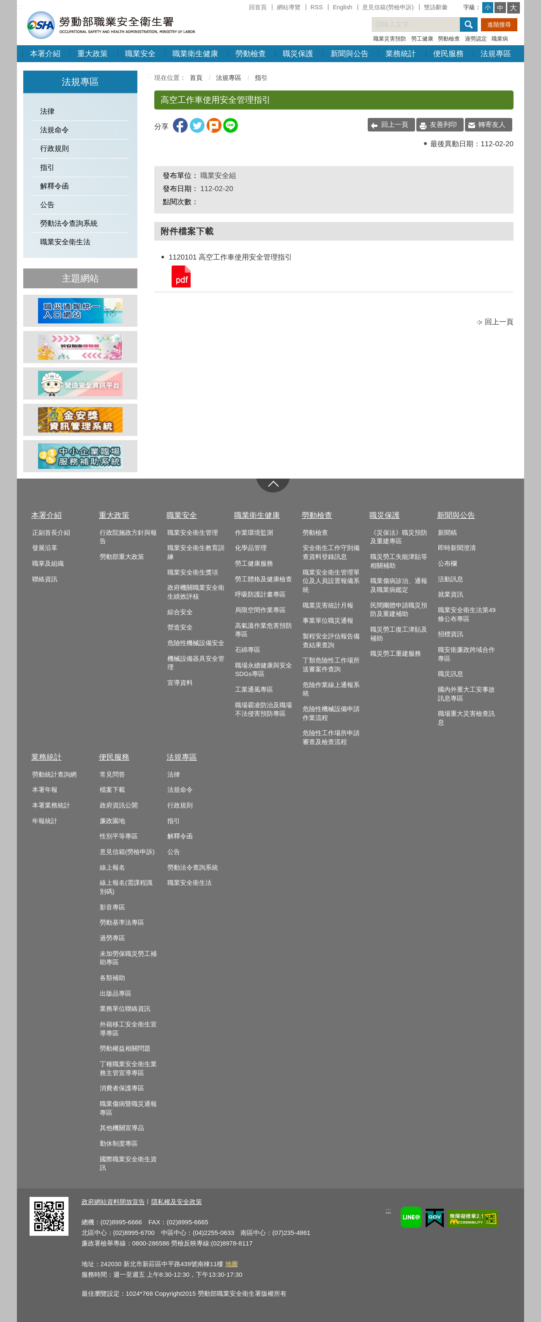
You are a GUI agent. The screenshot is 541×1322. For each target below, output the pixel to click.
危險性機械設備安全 (195, 643)
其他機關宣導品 (122, 1128)
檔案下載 (112, 789)
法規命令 (54, 130)
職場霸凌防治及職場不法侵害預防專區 (263, 709)
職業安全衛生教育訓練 (195, 552)
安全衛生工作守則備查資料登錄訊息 (331, 552)
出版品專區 (115, 993)
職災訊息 (450, 674)
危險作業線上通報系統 (331, 689)
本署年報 (44, 789)
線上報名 (112, 867)
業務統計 (400, 53)
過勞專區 (112, 938)
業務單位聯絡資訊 (125, 1008)
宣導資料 (180, 682)
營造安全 (180, 627)
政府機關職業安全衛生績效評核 (195, 592)
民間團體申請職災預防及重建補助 (398, 610)
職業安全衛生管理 (192, 532)
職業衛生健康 (195, 53)
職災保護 (298, 53)
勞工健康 (422, 39)
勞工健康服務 (254, 563)
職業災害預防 (389, 39)
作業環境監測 (254, 532)
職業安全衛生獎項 (192, 572)
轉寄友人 (491, 124)
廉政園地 (112, 821)
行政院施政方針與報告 (128, 537)
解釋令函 (54, 186)
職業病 (500, 39)
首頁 (196, 77)
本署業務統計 (51, 805)
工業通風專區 (254, 689)
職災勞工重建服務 (395, 653)
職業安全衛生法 (65, 242)
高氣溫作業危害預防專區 (263, 630)
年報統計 (44, 821)
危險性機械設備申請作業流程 (331, 713)
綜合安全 (180, 612)
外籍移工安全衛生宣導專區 (128, 1029)
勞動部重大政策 (122, 556)
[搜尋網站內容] (423, 24)
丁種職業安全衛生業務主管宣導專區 (128, 1068)
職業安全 (140, 53)
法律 (47, 111)
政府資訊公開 (119, 805)
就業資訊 (450, 594)
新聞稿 (447, 532)
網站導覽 (289, 7)
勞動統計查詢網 (54, 774)
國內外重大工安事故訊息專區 (466, 694)
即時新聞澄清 (457, 548)
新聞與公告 (350, 53)
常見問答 (112, 774)
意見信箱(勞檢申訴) (387, 7)
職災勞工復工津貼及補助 (398, 634)
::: (19, 7)
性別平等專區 (119, 836)
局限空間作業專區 (260, 610)
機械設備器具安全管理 (195, 663)
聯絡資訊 (44, 579)
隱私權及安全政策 (176, 1201)
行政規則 (54, 149)
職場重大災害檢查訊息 (466, 718)
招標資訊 (450, 634)
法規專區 (496, 53)
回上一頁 (394, 124)
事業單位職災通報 (328, 620)
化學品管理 (251, 548)
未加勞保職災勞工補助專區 (128, 958)
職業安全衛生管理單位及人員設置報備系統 (331, 581)
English (342, 7)
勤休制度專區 (119, 1143)
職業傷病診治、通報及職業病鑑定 (398, 585)
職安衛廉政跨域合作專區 (466, 654)
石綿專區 (247, 649)
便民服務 (448, 53)
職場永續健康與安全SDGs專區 (263, 670)
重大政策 (92, 53)
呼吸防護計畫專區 (260, 594)
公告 (47, 205)
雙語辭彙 (436, 7)
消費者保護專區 (122, 1088)
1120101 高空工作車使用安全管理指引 (180, 275)
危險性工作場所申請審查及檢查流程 (331, 737)
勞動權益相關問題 (125, 1048)
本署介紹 (45, 53)
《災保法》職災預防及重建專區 (398, 537)
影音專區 (112, 907)
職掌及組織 (48, 563)
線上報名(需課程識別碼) (126, 887)
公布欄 (447, 563)
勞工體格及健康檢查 (263, 579)
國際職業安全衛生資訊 (128, 1163)
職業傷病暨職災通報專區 (128, 1108)
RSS (317, 7)
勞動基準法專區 (122, 922)
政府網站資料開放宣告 (113, 1201)
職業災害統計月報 (328, 605)
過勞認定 (476, 39)
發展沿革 (44, 548)
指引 (47, 168)
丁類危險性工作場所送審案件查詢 (331, 665)
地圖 (231, 1263)
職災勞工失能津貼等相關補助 (398, 561)
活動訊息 (450, 579)
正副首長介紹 (51, 532)
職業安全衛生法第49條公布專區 (466, 614)
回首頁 (258, 7)
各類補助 (112, 977)
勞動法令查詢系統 (69, 223)
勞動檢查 (449, 39)
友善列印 (443, 124)
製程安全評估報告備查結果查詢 (331, 641)
